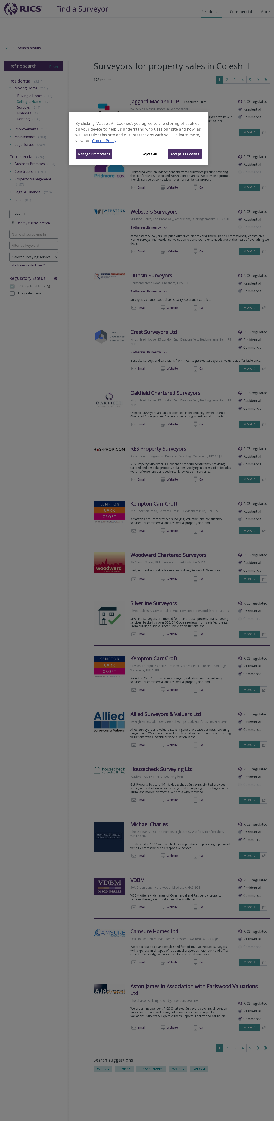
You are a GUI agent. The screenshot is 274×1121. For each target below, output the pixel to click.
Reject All (149, 154)
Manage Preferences (94, 154)
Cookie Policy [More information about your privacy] (104, 140)
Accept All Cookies (185, 154)
